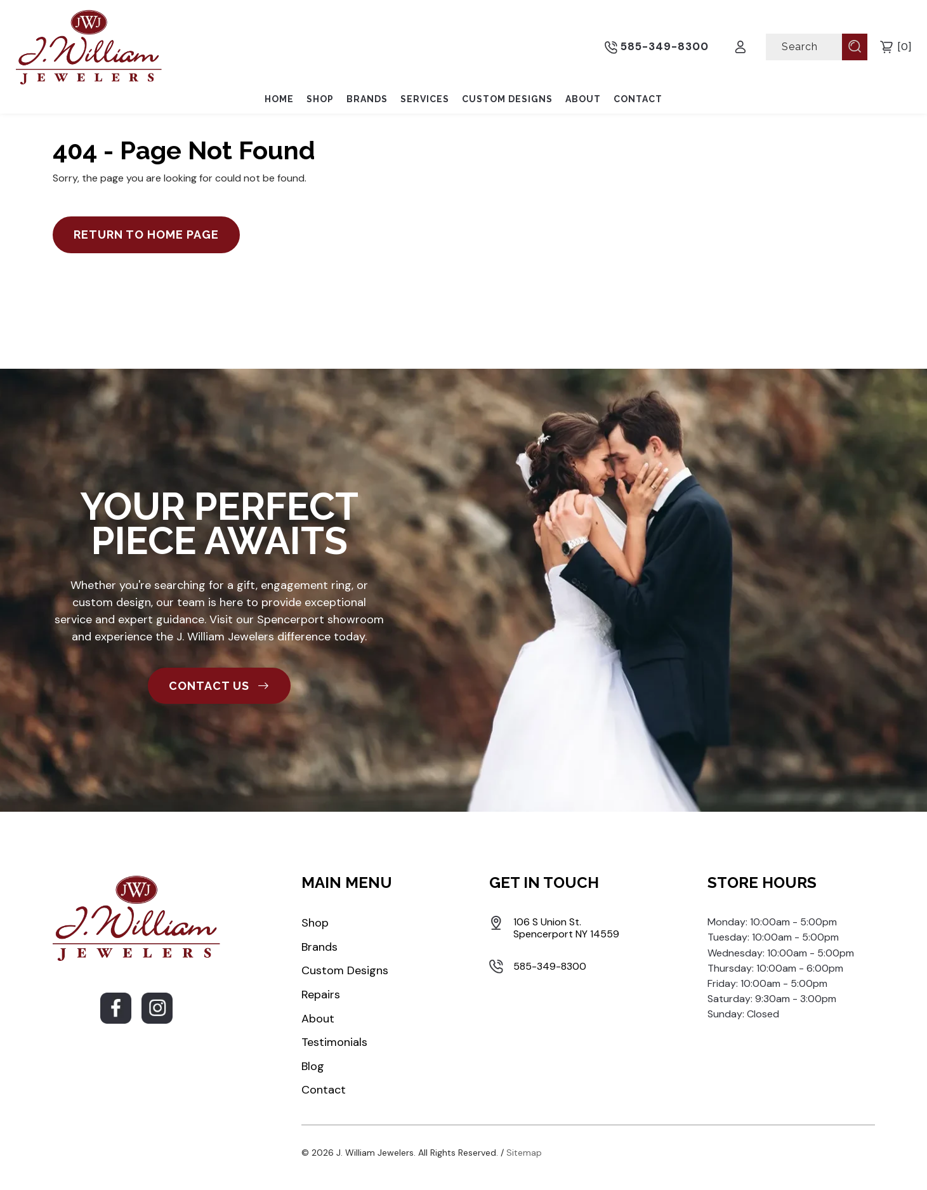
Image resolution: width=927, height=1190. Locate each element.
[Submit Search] (854, 46)
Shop (320, 99)
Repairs (320, 994)
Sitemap (524, 1152)
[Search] (805, 46)
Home (279, 99)
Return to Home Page (146, 234)
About (583, 99)
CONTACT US (219, 685)
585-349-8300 (657, 47)
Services (424, 99)
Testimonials (334, 1042)
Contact (638, 99)
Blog (312, 1066)
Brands (367, 99)
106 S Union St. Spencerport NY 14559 (566, 928)
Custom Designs (507, 99)
